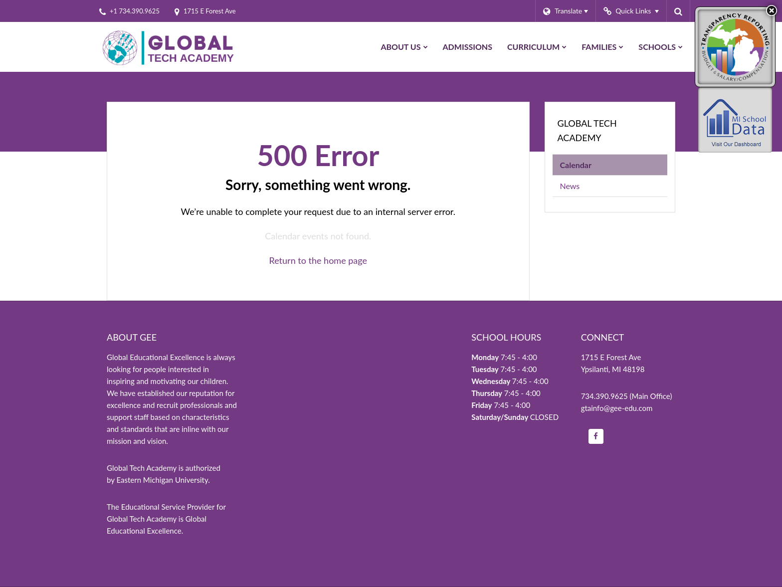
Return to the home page (318, 260)
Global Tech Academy (587, 130)
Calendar (575, 165)
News (570, 186)
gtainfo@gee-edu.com (617, 407)
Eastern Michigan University (162, 479)
